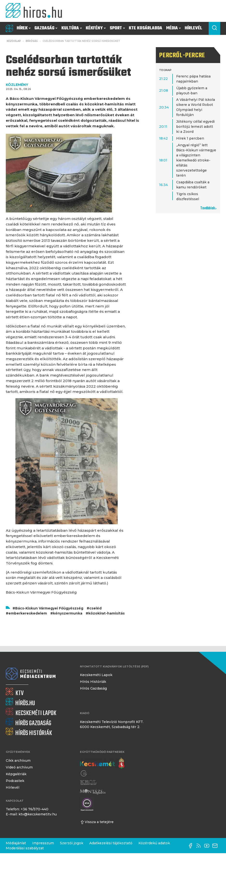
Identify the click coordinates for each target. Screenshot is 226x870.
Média (173, 28)
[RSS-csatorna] (200, 846)
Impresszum (43, 843)
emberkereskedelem (27, 613)
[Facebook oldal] (191, 846)
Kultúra (71, 28)
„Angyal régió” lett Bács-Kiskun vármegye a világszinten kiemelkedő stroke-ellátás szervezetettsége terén (196, 160)
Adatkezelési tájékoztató (110, 843)
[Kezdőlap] (35, 11)
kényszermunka (67, 613)
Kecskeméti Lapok (96, 675)
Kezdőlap (14, 41)
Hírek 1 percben (190, 138)
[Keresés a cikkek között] (214, 28)
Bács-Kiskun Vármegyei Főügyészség (49, 608)
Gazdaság (45, 28)
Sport (117, 28)
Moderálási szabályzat (25, 848)
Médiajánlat (16, 843)
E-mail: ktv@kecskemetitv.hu (31, 814)
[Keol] (88, 782)
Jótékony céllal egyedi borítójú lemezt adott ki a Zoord (195, 126)
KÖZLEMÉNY (17, 85)
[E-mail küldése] (216, 846)
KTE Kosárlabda (145, 28)
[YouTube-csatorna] (208, 846)
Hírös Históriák (93, 681)
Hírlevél (193, 28)
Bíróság (32, 41)
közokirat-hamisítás (106, 613)
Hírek (24, 28)
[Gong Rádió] (86, 773)
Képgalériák (16, 774)
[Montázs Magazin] (93, 791)
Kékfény (96, 28)
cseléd (95, 608)
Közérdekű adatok (154, 843)
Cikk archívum (18, 760)
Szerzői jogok (71, 843)
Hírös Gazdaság (93, 688)
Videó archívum (19, 767)
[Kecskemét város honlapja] (102, 763)
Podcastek (15, 781)
